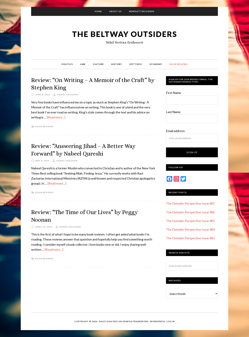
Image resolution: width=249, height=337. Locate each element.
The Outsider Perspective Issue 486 (190, 212)
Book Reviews (44, 126)
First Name (173, 93)
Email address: (175, 131)
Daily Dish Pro (108, 321)
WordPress (157, 321)
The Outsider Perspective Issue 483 (190, 238)
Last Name (173, 112)
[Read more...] (56, 117)
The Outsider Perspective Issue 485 (190, 221)
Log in (171, 321)
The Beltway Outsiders (124, 34)
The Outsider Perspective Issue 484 (190, 229)
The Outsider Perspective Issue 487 (190, 203)
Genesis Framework (135, 321)
